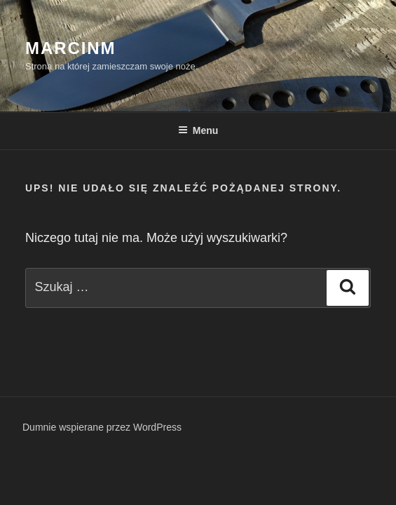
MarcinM (70, 48)
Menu (198, 130)
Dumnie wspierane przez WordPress (102, 427)
